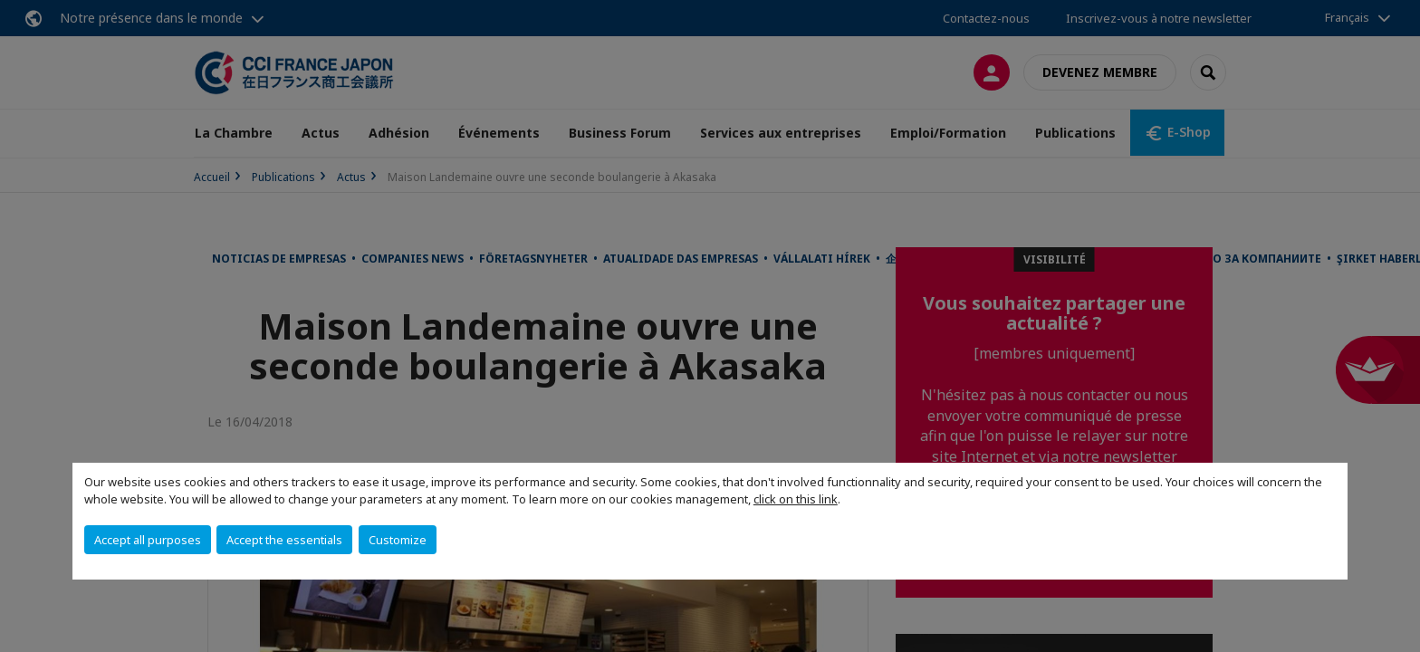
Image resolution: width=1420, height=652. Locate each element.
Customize (398, 540)
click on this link (795, 499)
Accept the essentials (284, 540)
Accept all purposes (147, 540)
